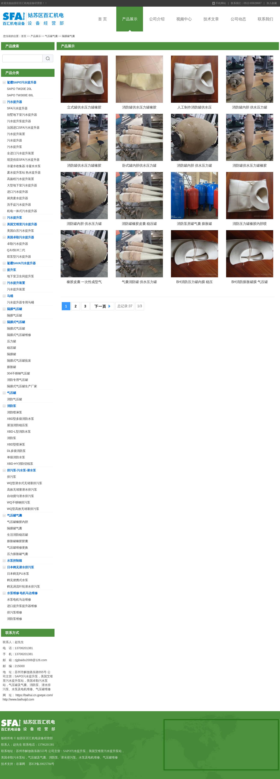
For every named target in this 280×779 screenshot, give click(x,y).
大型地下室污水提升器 (22, 185)
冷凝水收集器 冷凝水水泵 (24, 166)
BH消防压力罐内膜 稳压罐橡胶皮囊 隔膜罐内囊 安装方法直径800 (194, 282)
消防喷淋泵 (14, 412)
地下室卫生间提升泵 (20, 276)
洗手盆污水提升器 (19, 204)
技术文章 (211, 19)
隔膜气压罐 (14, 309)
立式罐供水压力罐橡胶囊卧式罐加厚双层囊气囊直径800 (84, 108)
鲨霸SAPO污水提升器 (22, 82)
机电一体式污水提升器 (22, 211)
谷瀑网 (20, 764)
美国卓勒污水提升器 (20, 237)
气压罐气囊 (51, 36)
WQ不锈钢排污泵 (18, 502)
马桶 (10, 296)
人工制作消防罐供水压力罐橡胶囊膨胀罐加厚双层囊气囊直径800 (194, 108)
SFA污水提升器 (17, 108)
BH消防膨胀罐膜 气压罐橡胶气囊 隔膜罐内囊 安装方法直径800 (249, 282)
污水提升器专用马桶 (20, 302)
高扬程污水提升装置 (20, 179)
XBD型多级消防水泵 (20, 418)
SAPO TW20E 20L (19, 89)
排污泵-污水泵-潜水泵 (21, 470)
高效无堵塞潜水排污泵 (22, 489)
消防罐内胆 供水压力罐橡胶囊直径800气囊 (84, 224)
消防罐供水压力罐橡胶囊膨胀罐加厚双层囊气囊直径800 (250, 166)
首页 (23, 36)
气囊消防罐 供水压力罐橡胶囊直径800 (139, 282)
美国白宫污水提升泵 (20, 230)
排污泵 (11, 476)
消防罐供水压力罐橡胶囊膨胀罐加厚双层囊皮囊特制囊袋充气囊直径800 (139, 108)
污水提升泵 (14, 146)
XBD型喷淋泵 (16, 444)
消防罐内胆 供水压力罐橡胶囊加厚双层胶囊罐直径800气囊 (194, 166)
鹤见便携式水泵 (17, 580)
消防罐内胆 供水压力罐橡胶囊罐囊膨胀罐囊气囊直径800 (249, 108)
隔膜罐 (11, 354)
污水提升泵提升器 (19, 121)
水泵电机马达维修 (19, 599)
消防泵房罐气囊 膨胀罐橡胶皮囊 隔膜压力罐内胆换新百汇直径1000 (194, 224)
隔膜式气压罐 (16, 322)
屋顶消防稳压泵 (17, 425)
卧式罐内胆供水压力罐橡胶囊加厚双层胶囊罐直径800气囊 (139, 166)
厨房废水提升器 (17, 198)
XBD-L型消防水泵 (19, 431)
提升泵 (11, 270)
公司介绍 (157, 19)
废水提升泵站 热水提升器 (24, 172)
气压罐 (11, 393)
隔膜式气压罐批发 (19, 360)
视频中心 (184, 19)
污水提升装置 (16, 134)
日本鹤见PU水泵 (18, 573)
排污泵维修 (14, 612)
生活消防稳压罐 (17, 534)
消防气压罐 (14, 399)
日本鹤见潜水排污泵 (20, 567)
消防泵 (11, 406)
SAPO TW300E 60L (20, 95)
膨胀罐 (11, 367)
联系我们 (265, 19)
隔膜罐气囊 (68, 36)
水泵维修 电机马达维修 (22, 593)
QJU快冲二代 (16, 250)
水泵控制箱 (14, 560)
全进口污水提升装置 (20, 153)
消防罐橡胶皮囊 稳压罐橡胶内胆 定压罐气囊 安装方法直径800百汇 (139, 224)
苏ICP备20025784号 (42, 764)
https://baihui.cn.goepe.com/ (34, 695)
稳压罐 (11, 347)
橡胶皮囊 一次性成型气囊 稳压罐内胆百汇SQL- (84, 282)
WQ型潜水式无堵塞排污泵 (24, 483)
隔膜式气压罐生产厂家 (22, 386)
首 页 (102, 19)
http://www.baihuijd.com (18, 699)
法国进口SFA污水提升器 (23, 127)
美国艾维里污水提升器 (22, 224)
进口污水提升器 (17, 191)
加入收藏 (272, 3)
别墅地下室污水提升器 (22, 114)
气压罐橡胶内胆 (17, 522)
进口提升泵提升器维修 (22, 606)
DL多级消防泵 (16, 451)
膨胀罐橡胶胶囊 (17, 541)
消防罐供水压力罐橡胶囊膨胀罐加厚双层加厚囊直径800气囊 (84, 166)
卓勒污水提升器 (17, 243)
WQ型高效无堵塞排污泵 (23, 508)
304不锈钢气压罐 (18, 373)
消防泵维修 (14, 618)
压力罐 (11, 341)
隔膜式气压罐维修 (19, 335)
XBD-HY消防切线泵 (20, 463)
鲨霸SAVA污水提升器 (21, 263)
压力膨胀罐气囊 (17, 554)
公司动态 (238, 19)
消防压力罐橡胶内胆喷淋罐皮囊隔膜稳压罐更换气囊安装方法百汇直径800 (250, 224)
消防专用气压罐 (17, 379)
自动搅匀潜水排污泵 (20, 496)
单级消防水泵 (16, 457)
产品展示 (129, 19)
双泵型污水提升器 (19, 256)
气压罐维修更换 (17, 547)
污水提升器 (14, 102)
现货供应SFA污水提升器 (23, 159)
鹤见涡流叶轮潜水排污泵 (23, 586)
